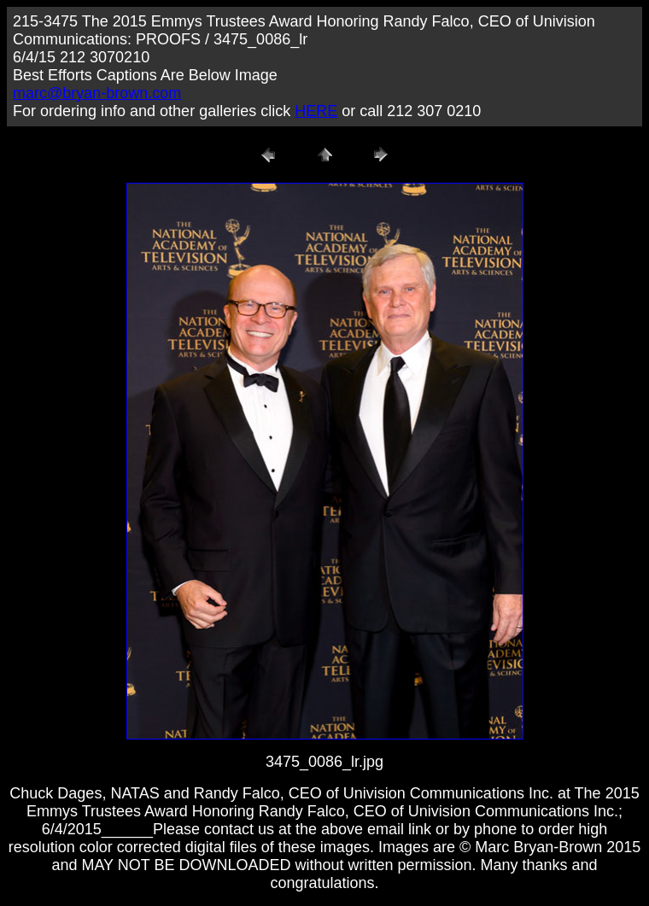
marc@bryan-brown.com (97, 93)
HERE (316, 111)
